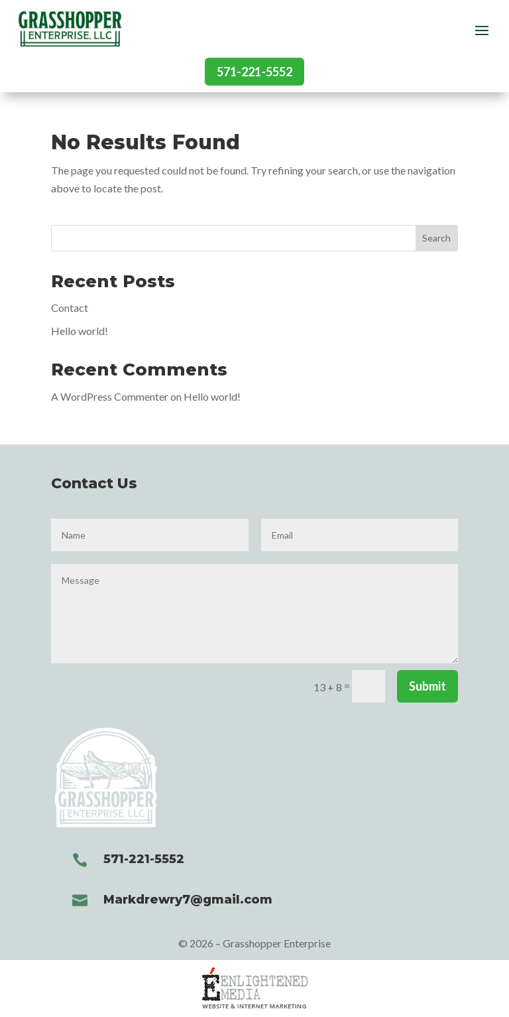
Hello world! (79, 330)
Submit (427, 686)
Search (436, 237)
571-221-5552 (254, 71)
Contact (69, 307)
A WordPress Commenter (109, 396)
